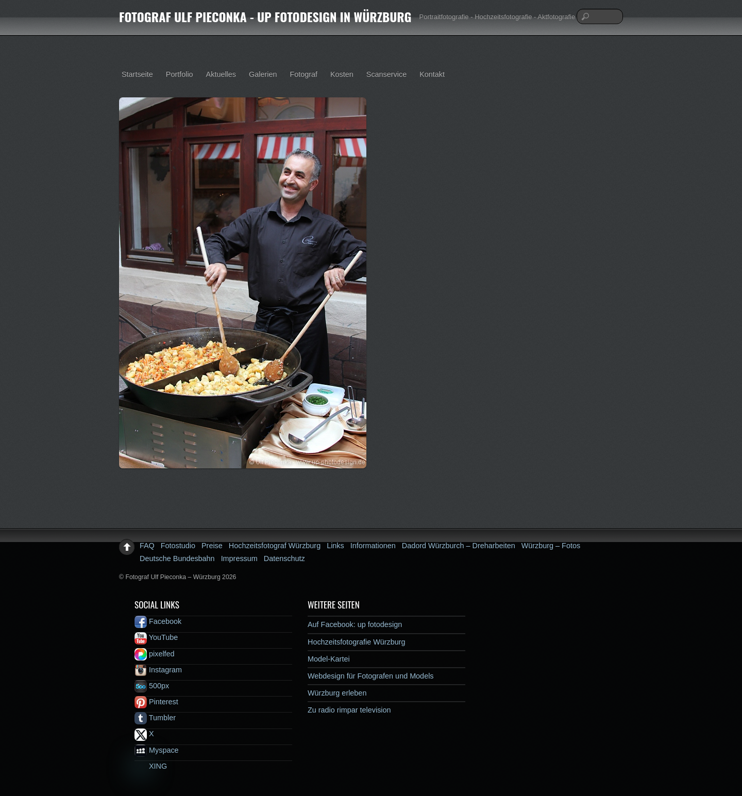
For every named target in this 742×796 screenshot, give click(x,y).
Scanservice (386, 74)
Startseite (137, 74)
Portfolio (179, 74)
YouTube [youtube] (156, 637)
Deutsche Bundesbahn (177, 558)
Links (335, 545)
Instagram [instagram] (158, 670)
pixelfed (154, 654)
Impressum (239, 558)
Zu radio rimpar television (349, 710)
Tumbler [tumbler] (155, 718)
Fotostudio (178, 545)
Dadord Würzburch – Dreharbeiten (458, 545)
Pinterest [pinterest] (156, 702)
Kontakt (432, 74)
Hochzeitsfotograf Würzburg (275, 545)
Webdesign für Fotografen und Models (371, 676)
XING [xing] (150, 766)
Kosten (341, 74)
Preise (212, 545)
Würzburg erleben (337, 693)
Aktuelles (221, 74)
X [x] (144, 734)
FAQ (147, 545)
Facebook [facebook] (157, 621)
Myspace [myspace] (156, 750)
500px (151, 686)
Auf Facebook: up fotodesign (355, 624)
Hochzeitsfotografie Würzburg (357, 642)
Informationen (373, 545)
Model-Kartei (329, 659)
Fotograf (303, 74)
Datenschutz (284, 558)
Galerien (263, 74)
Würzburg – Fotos (550, 545)
